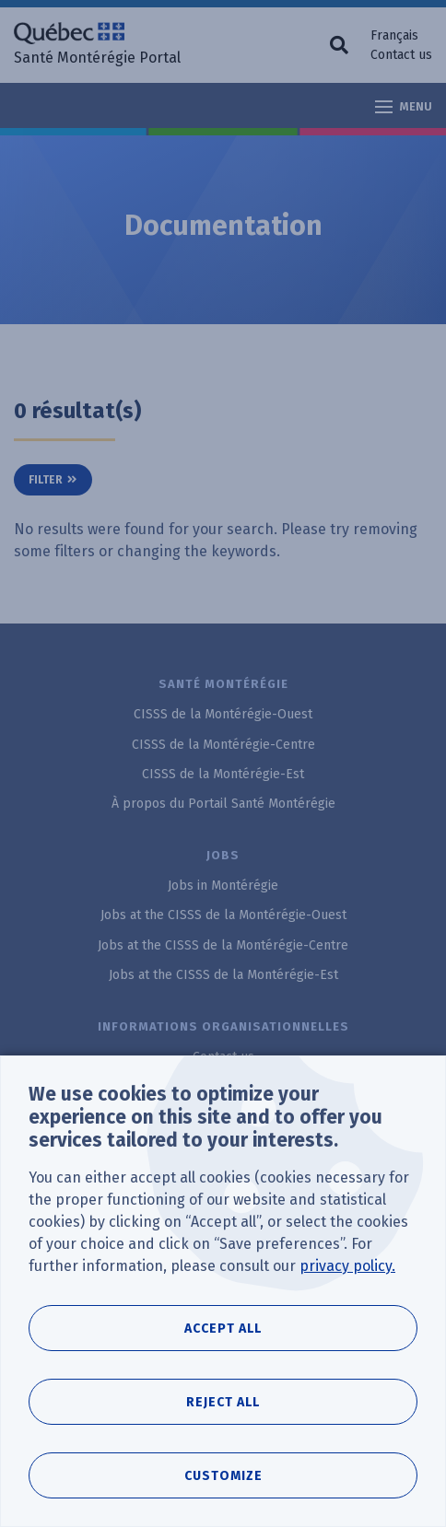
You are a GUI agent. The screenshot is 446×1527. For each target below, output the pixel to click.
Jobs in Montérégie (223, 885)
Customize (223, 1476)
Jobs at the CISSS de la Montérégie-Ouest (223, 915)
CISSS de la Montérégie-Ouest (223, 714)
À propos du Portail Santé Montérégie (223, 803)
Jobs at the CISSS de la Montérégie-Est (223, 975)
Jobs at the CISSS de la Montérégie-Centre (223, 945)
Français (394, 35)
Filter (46, 479)
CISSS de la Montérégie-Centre (223, 744)
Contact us (401, 55)
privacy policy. (347, 1266)
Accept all (223, 1328)
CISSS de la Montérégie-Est (223, 774)
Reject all (223, 1402)
